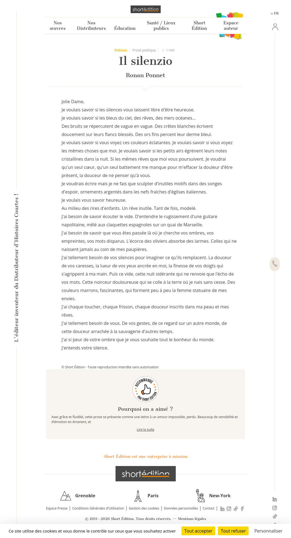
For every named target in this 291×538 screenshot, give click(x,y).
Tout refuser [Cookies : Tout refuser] (233, 531)
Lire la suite (145, 429)
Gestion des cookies (144, 508)
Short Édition (199, 25)
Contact (209, 508)
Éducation (125, 28)
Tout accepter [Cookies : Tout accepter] (198, 531)
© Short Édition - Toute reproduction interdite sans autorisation (110, 367)
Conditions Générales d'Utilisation (98, 508)
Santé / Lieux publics (161, 25)
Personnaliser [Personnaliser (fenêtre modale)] (268, 531)
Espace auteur (230, 25)
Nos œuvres (58, 25)
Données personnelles (181, 508)
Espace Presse (57, 508)
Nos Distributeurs (91, 25)
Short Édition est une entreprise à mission (146, 456)
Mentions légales (192, 519)
